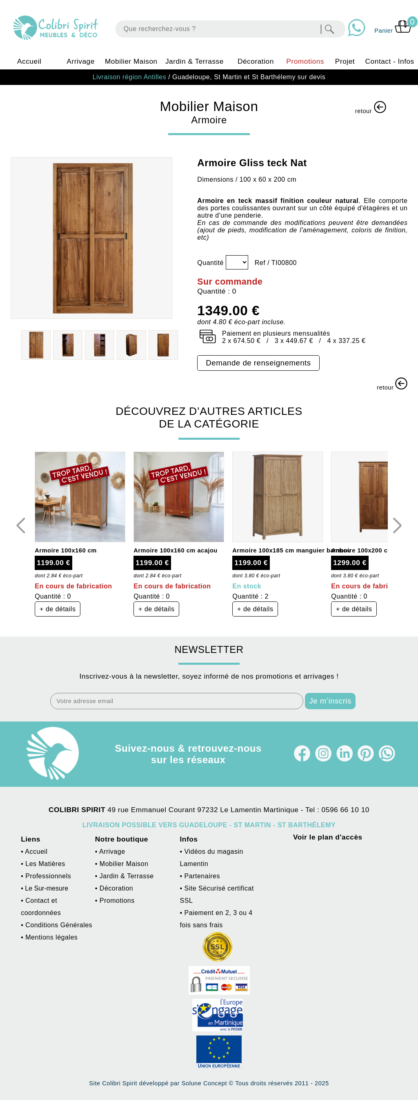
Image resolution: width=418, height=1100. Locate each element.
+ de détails (58, 609)
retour (370, 107)
